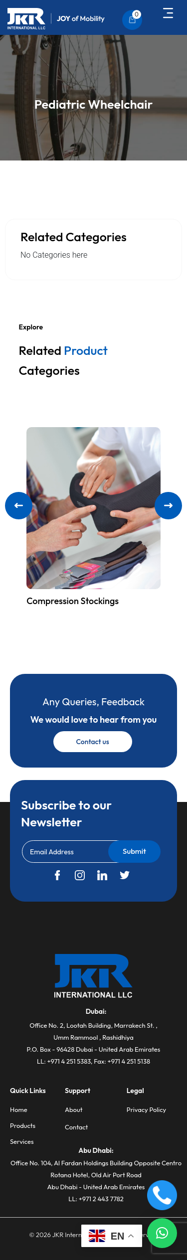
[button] (169, 14)
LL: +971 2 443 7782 (96, 1199)
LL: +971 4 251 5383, (65, 1061)
